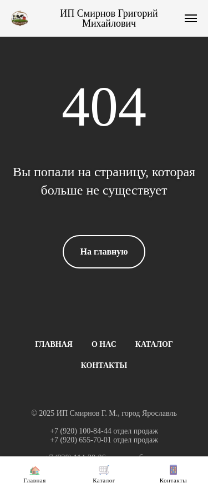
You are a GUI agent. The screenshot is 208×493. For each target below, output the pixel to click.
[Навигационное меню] (191, 18)
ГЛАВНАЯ (54, 344)
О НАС (104, 344)
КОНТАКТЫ (104, 365)
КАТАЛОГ (154, 344)
